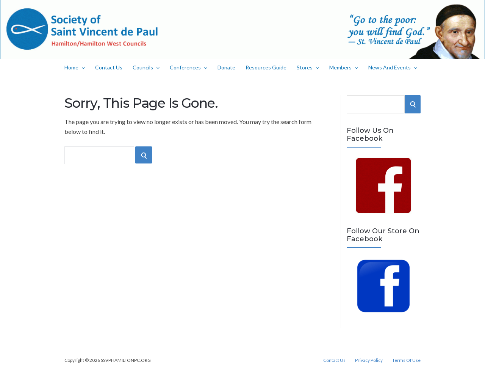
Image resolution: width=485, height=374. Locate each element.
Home (74, 67)
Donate (226, 67)
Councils (146, 67)
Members (343, 67)
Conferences (188, 67)
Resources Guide (266, 67)
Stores (308, 67)
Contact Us (108, 67)
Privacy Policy (369, 360)
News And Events (392, 67)
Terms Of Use (406, 360)
